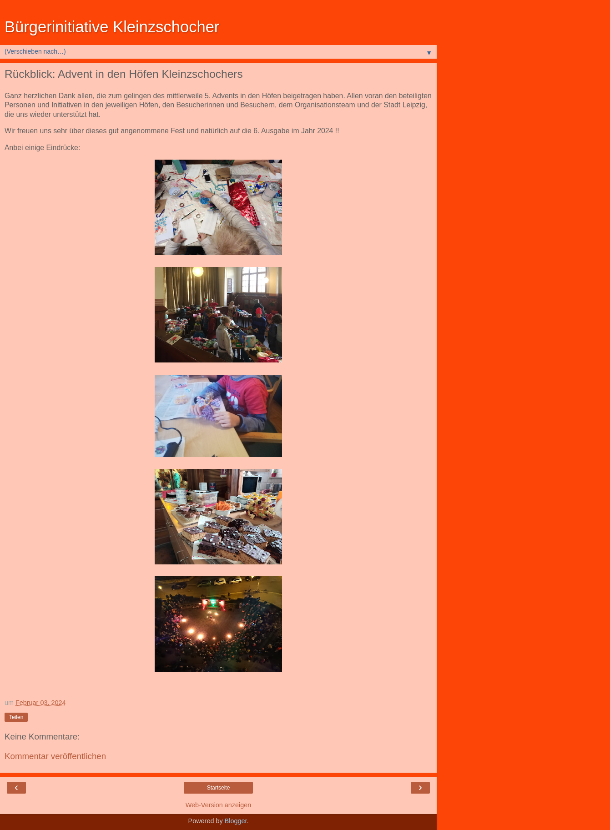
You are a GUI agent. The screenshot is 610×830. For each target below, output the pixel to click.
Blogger (236, 821)
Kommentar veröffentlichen (55, 756)
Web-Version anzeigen (219, 805)
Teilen (16, 717)
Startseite (218, 788)
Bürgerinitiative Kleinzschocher (112, 26)
